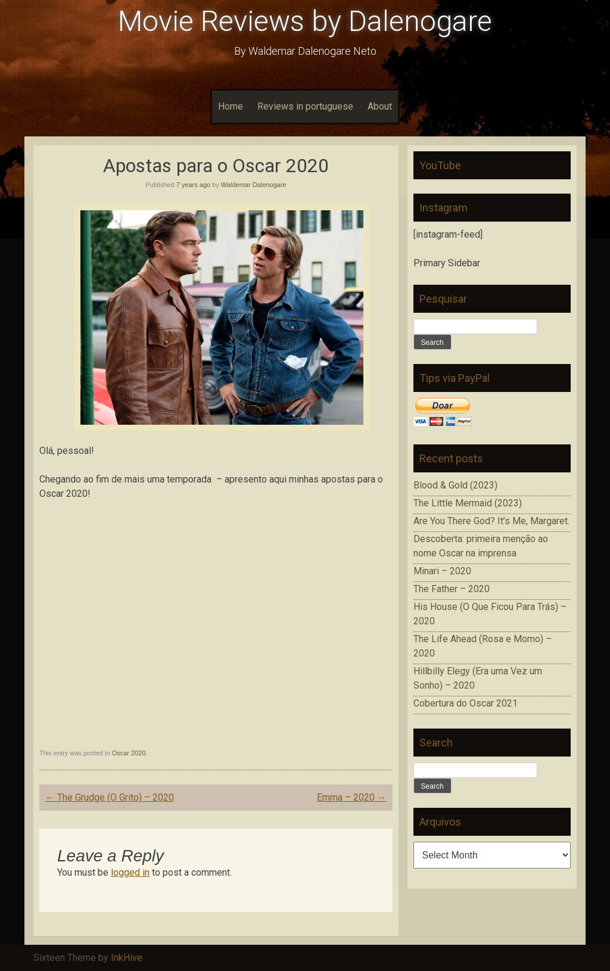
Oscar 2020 (129, 753)
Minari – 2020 (442, 571)
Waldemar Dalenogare (254, 184)
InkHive (126, 957)
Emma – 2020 (352, 797)
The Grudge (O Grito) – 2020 (109, 797)
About (380, 106)
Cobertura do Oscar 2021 (465, 703)
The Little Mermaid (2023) (467, 503)
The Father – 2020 (451, 589)
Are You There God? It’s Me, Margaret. (491, 521)
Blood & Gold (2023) (455, 485)
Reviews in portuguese (305, 106)
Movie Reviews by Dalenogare (305, 21)
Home (230, 106)
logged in (130, 872)
